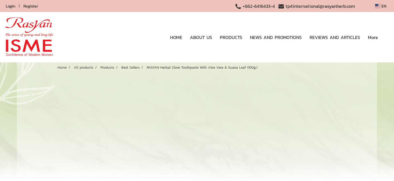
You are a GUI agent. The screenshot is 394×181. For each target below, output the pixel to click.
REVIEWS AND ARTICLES (335, 37)
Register (30, 6)
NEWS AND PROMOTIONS (276, 37)
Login (10, 6)
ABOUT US (201, 37)
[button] (386, 37)
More (373, 37)
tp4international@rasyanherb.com (320, 6)
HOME (176, 37)
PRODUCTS (231, 37)
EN (380, 6)
